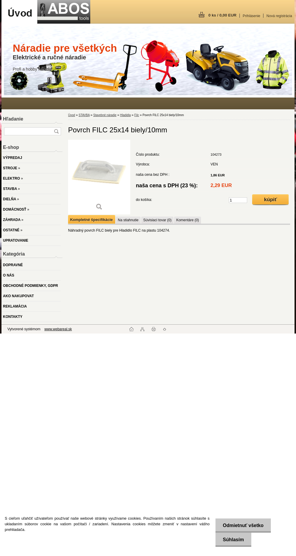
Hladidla (125, 115)
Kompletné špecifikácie (91, 219)
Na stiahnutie (128, 220)
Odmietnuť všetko (243, 525)
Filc (136, 115)
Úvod (71, 115)
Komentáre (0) (187, 220)
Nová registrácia (279, 16)
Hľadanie (13, 118)
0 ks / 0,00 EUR (222, 15)
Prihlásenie (251, 16)
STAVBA (83, 115)
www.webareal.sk (58, 329)
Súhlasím (233, 539)
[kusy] (238, 200)
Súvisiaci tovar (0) (157, 220)
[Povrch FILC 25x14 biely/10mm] (99, 177)
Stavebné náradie (104, 115)
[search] (56, 131)
